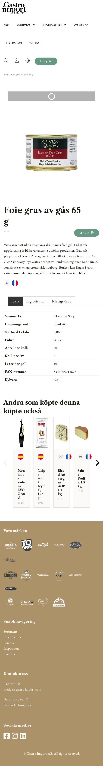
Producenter (52, 25)
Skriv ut (87, 233)
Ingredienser (35, 301)
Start (6, 74)
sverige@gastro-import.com (22, 689)
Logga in (46, 61)
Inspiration (14, 43)
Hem (7, 25)
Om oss (79, 25)
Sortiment (24, 25)
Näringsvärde (61, 301)
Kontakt (35, 43)
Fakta (15, 301)
